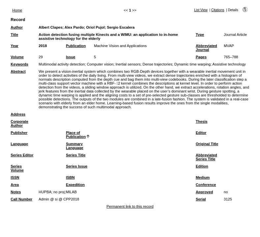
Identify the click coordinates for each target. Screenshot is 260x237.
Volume (17, 57)
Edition (202, 166)
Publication (76, 46)
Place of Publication (76, 135)
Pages (201, 57)
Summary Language (74, 146)
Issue (70, 57)
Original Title (207, 144)
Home (17, 10)
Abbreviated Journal (206, 48)
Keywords (19, 64)
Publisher (19, 133)
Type (200, 35)
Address (18, 114)
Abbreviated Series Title (206, 157)
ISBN (70, 177)
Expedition (75, 185)
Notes (16, 192)
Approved (204, 192)
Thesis (201, 121)
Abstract (18, 71)
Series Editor (22, 155)
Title (14, 35)
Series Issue (76, 166)
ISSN (15, 177)
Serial (201, 199)
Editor (201, 133)
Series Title (76, 155)
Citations (217, 10)
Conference (206, 185)
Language (19, 144)
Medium (203, 177)
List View (201, 10)
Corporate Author (19, 123)
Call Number (21, 199)
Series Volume (17, 168)
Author (17, 27)
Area (15, 185)
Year (14, 46)
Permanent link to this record (129, 206)
